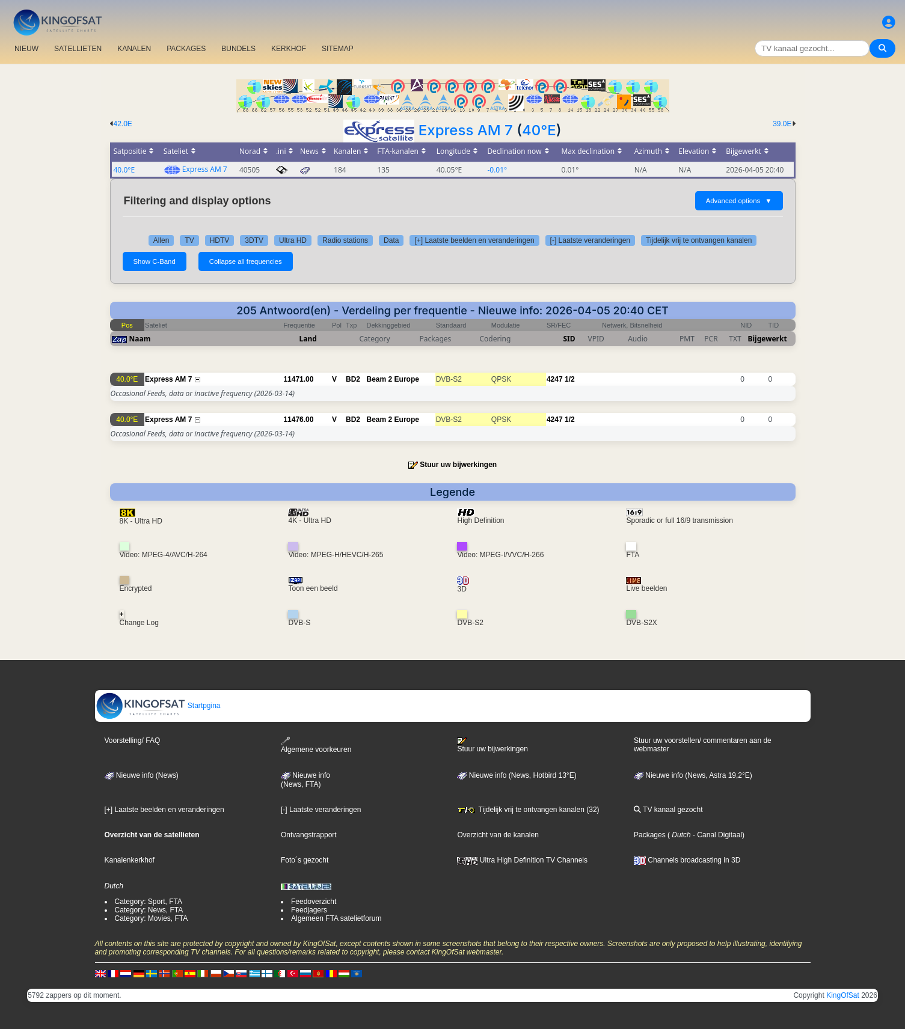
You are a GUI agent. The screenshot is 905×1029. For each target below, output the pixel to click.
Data (391, 240)
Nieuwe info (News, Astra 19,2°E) (693, 775)
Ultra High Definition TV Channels (522, 860)
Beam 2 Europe (393, 379)
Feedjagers (309, 910)
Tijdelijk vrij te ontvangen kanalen (699, 240)
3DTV (254, 240)
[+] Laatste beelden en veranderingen (474, 240)
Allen (161, 240)
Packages (650, 835)
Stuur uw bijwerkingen (458, 464)
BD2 (353, 379)
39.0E (782, 124)
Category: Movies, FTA (151, 918)
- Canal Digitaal (716, 835)
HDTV (220, 240)
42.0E (123, 124)
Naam (140, 339)
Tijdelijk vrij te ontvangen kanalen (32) (528, 809)
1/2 (570, 379)
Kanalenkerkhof (130, 860)
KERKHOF (288, 48)
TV (189, 240)
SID (569, 339)
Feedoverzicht (313, 901)
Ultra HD (293, 240)
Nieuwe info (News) (142, 775)
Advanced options (739, 200)
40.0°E (124, 170)
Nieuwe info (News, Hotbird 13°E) (516, 775)
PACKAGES (186, 48)
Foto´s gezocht (304, 860)
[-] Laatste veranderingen (590, 240)
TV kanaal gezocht (668, 809)
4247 (555, 379)
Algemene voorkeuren (316, 745)
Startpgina (158, 705)
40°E (539, 130)
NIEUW (26, 48)
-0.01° (497, 170)
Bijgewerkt (767, 339)
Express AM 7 (466, 130)
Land (308, 339)
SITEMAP (338, 48)
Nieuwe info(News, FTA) (305, 780)
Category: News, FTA (149, 910)
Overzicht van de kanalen (497, 835)
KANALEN (134, 48)
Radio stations (345, 240)
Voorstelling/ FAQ (133, 740)
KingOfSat (842, 995)
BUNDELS (238, 48)
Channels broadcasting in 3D (687, 860)
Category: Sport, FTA (148, 901)
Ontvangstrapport (309, 835)
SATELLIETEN (78, 48)
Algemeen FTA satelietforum (336, 918)
